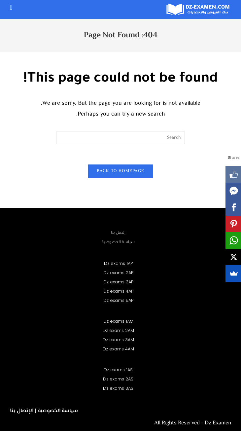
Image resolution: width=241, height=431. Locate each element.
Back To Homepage (121, 171)
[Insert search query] (120, 137)
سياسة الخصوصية (58, 411)
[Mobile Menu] (11, 8)
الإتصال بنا (21, 411)
